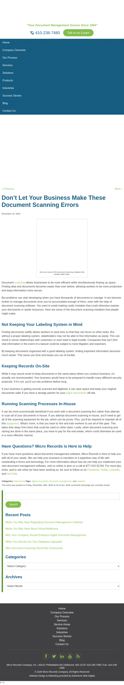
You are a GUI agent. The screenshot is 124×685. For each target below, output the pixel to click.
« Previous (8, 188)
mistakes (81, 481)
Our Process (9, 57)
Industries (8, 88)
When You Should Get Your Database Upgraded (33, 541)
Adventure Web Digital (83, 675)
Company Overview (14, 50)
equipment (12, 423)
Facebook (93, 469)
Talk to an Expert (78, 32)
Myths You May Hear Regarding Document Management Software (44, 522)
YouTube (12, 473)
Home (6, 42)
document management (60, 481)
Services (7, 65)
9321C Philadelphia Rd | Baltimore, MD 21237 (62, 665)
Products (7, 80)
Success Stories (11, 95)
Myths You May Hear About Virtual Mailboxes (31, 528)
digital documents (40, 481)
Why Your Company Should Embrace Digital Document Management (45, 535)
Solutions (7, 72)
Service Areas (62, 624)
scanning (19, 282)
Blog (5, 103)
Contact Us (9, 110)
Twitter (104, 469)
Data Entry (19, 481)
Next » (118, 188)
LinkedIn (115, 469)
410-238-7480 (94, 665)
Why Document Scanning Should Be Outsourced (34, 548)
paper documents (76, 392)
